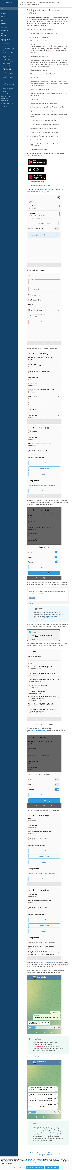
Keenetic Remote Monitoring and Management (9, 98)
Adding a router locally (8, 46)
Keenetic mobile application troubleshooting (6, 58)
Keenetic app (6, 43)
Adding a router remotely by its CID (8, 49)
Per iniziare (4, 13)
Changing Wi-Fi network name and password (8, 72)
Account (50, 616)
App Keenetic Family (8, 65)
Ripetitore (9, 24)
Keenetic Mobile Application (9, 40)
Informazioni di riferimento (9, 34)
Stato (9, 20)
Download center (5, 107)
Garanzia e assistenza (9, 104)
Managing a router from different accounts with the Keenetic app (8, 84)
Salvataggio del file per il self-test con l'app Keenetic (8, 90)
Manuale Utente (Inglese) (27, 2)
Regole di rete (9, 27)
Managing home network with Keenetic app (9, 53)
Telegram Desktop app (51, 1133)
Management (9, 30)
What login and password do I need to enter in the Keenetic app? (8, 78)
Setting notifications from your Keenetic (7, 68)
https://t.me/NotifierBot (37, 730)
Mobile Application (45, 2)
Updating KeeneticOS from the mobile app (8, 62)
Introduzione (9, 17)
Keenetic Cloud (6, 93)
